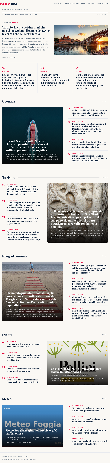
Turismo (67, 4)
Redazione (5, 456)
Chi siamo (13, 456)
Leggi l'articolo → (9, 57)
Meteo (107, 4)
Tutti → (105, 101)
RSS (26, 456)
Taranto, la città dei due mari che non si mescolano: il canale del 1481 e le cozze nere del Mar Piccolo (26, 30)
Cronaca (58, 4)
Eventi (100, 4)
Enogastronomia (88, 4)
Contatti (20, 456)
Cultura (76, 4)
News (8, 3)
